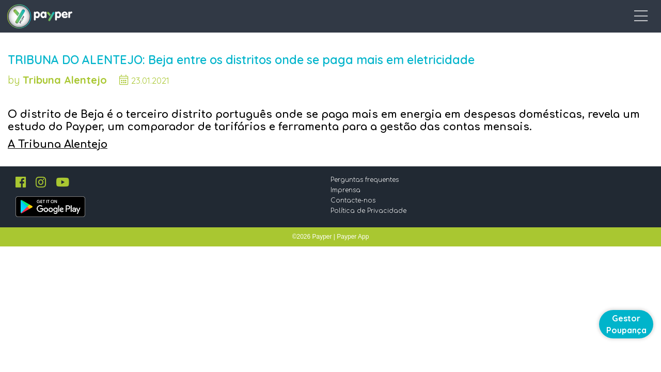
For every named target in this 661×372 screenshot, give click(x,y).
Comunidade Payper (322, 18)
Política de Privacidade (376, 263)
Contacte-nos (360, 252)
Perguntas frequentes (372, 232)
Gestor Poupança (626, 324)
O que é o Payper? (494, 18)
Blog (555, 18)
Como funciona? (409, 18)
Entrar (608, 18)
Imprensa (353, 242)
